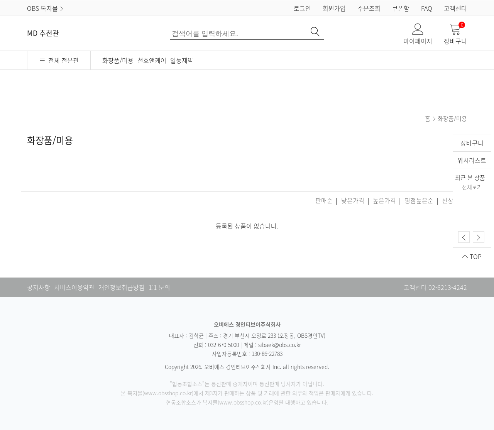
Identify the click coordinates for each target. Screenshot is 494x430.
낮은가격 (353, 200)
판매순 (324, 200)
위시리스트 (471, 160)
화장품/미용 (118, 60)
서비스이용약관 (74, 287)
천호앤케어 (151, 60)
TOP (472, 256)
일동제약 (181, 60)
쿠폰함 (400, 8)
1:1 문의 (159, 287)
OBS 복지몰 (45, 8)
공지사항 (38, 287)
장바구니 (455, 35)
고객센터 (455, 8)
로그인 (302, 8)
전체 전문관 (59, 60)
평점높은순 (419, 200)
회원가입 (334, 8)
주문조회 (369, 8)
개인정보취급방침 (121, 287)
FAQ (426, 8)
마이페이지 (417, 35)
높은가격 (385, 200)
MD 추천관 (43, 33)
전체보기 (472, 187)
